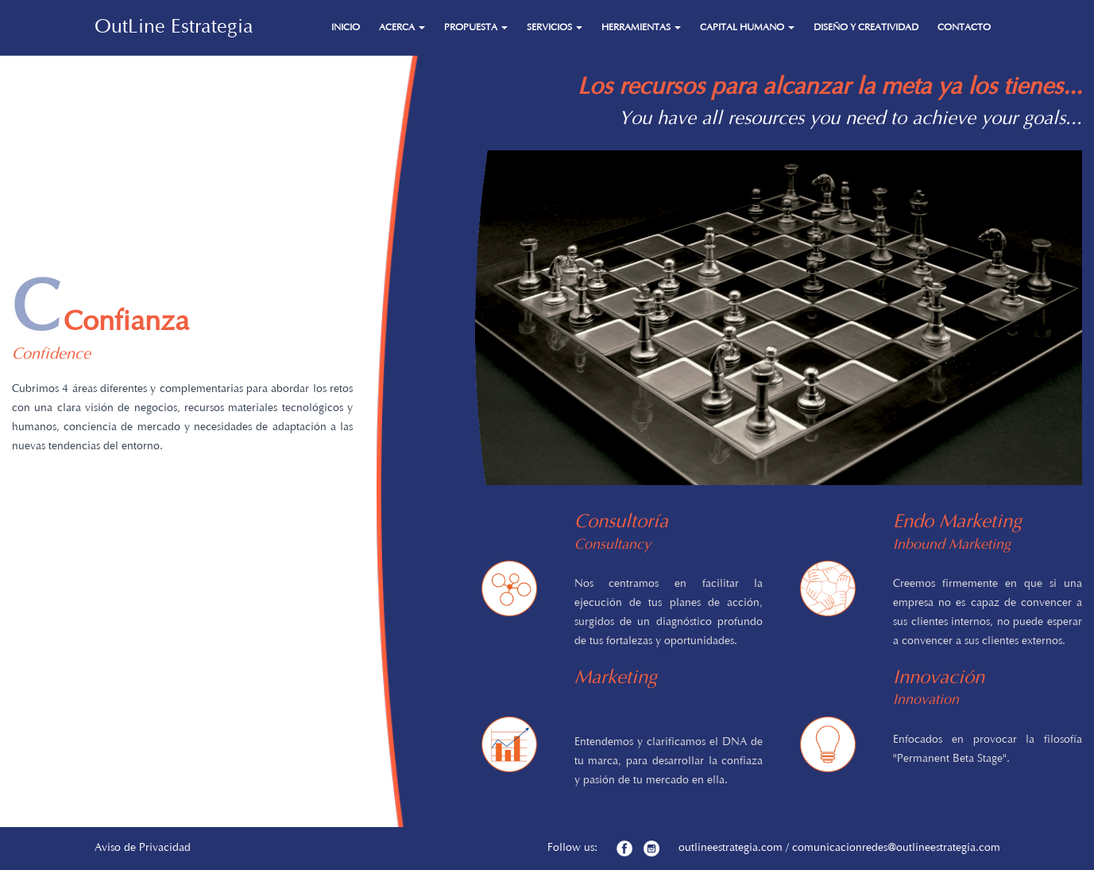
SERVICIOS (554, 28)
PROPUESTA (476, 28)
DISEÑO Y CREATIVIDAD (866, 28)
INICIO (345, 28)
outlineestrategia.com (730, 848)
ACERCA (402, 28)
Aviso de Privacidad (143, 848)
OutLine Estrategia (174, 27)
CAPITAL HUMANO (747, 28)
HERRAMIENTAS (641, 28)
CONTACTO (964, 28)
